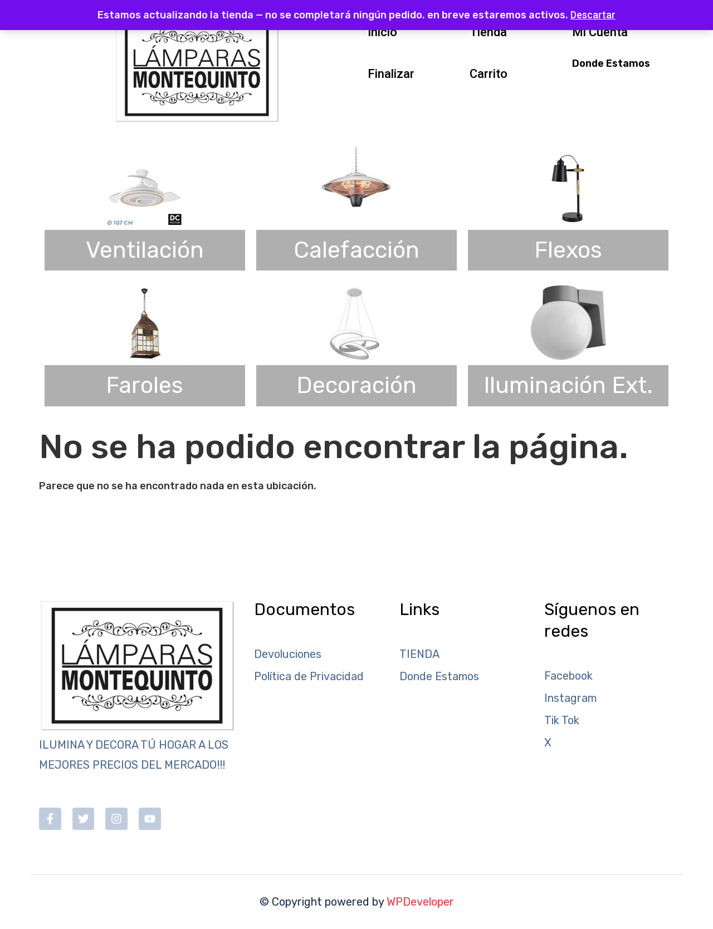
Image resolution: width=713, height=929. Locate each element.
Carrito (488, 74)
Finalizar (391, 74)
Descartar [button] (593, 15)
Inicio (382, 32)
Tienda (488, 32)
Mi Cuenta (600, 32)
